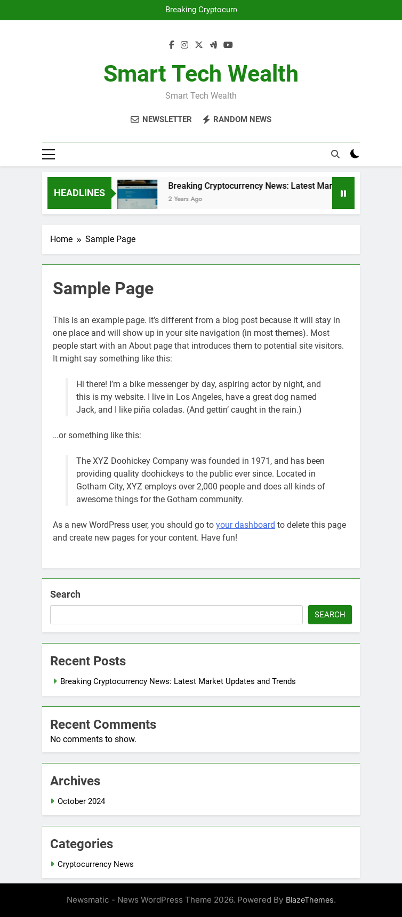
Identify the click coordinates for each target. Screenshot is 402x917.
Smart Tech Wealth (201, 73)
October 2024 (81, 801)
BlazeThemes (310, 899)
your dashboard (245, 525)
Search (65, 594)
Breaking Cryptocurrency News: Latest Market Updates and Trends (205, 10)
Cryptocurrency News (96, 864)
